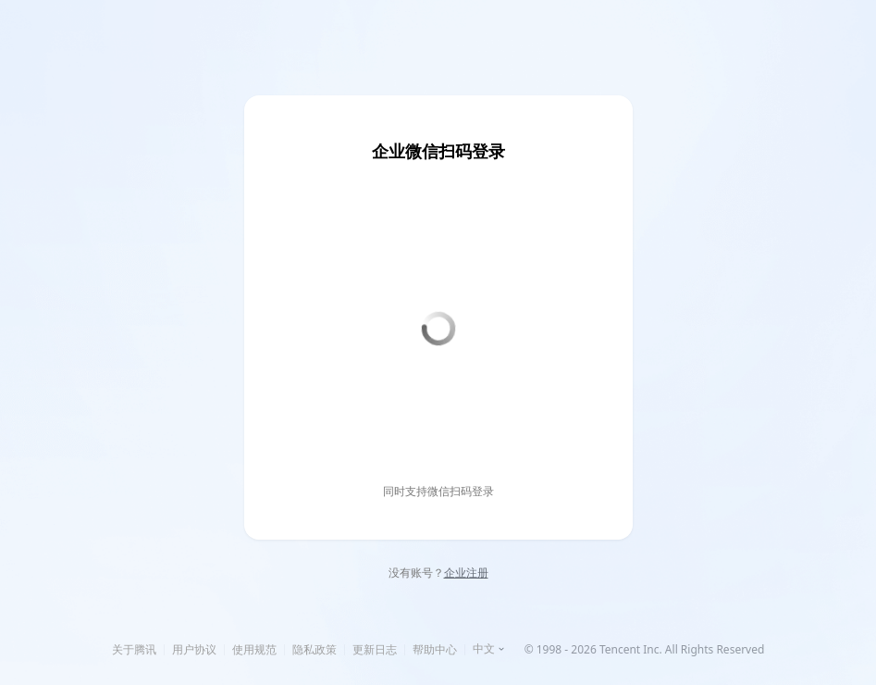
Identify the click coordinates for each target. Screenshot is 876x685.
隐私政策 (314, 649)
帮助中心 (435, 649)
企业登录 (378, 56)
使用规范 (254, 649)
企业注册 (466, 572)
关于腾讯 (134, 649)
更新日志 (374, 649)
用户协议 (194, 649)
